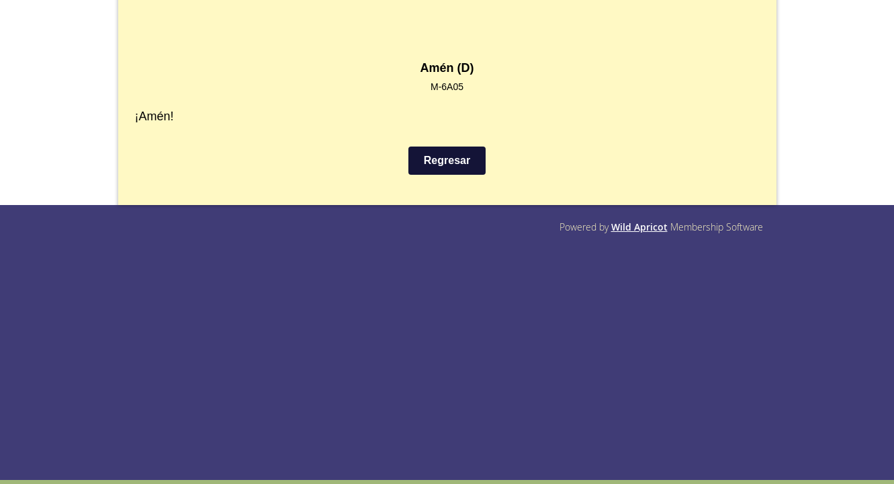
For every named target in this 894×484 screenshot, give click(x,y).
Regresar (447, 160)
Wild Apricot (639, 226)
